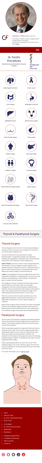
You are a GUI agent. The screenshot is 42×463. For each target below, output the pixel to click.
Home (6, 413)
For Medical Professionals (11, 438)
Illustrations (7, 432)
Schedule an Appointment (11, 436)
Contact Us (7, 443)
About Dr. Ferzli (8, 415)
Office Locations (9, 441)
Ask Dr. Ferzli (8, 420)
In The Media (8, 424)
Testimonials (7, 429)
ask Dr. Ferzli (25, 351)
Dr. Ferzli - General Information (13, 418)
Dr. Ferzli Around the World (12, 427)
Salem (17, 44)
